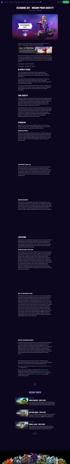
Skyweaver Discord (46, 371)
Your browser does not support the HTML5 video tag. (35, 153)
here (26, 367)
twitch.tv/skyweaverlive (37, 374)
